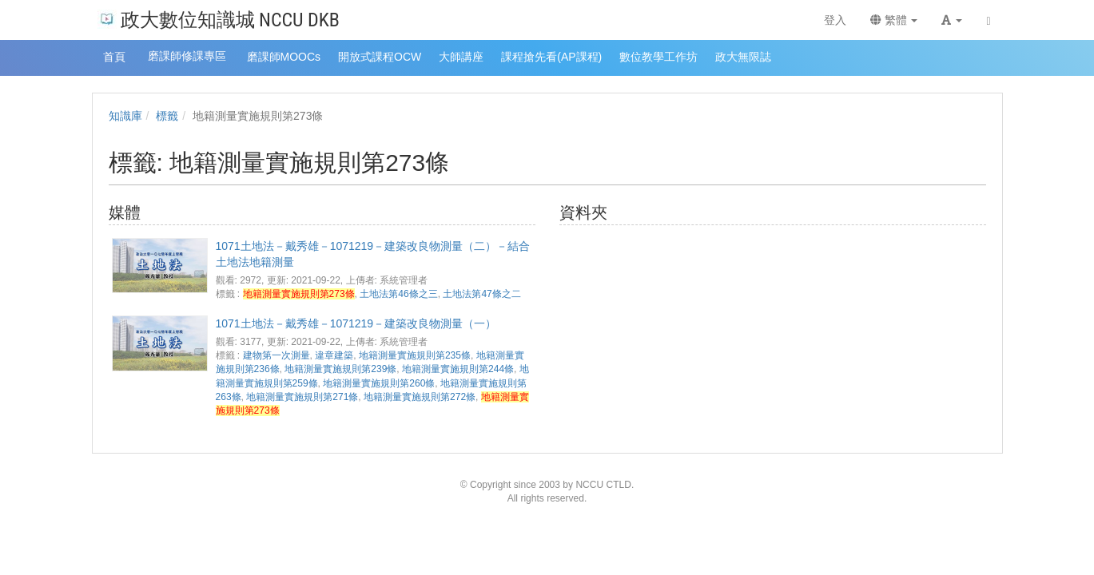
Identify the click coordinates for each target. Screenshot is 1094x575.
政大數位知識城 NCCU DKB (218, 19)
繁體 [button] (894, 20)
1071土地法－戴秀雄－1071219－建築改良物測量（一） (356, 323)
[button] (951, 20)
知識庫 (125, 115)
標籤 (167, 115)
